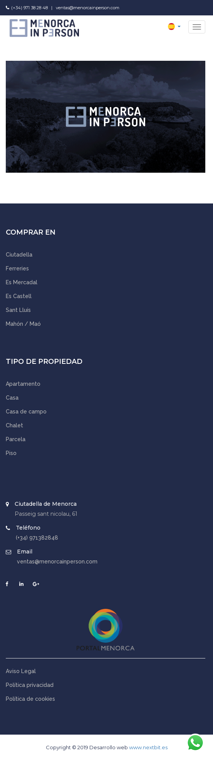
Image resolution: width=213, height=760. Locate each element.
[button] (174, 26)
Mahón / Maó (23, 324)
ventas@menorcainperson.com (87, 7)
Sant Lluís (18, 310)
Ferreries (17, 268)
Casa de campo (26, 411)
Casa (12, 398)
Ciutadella (19, 255)
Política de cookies (30, 699)
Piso (11, 453)
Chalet (14, 425)
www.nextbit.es (148, 747)
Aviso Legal (21, 671)
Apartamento (23, 384)
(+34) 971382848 (37, 538)
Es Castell (19, 296)
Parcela (15, 439)
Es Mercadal (21, 282)
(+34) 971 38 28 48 (29, 7)
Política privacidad (30, 685)
